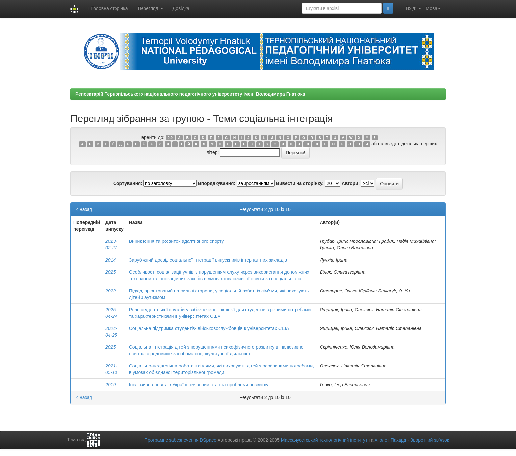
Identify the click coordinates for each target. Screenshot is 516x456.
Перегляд (150, 8)
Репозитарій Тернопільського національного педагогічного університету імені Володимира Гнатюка (190, 94)
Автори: (351, 183)
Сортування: (127, 183)
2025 (110, 272)
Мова (433, 8)
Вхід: (412, 8)
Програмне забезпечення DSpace (180, 440)
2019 (110, 384)
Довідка (181, 8)
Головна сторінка (108, 8)
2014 (110, 260)
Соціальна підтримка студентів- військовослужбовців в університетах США (209, 328)
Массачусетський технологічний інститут (324, 440)
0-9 (170, 137)
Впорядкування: (216, 183)
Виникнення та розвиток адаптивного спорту (176, 241)
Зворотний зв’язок (429, 440)
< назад (84, 209)
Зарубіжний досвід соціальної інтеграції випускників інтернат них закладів (208, 260)
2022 (110, 290)
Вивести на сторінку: (300, 183)
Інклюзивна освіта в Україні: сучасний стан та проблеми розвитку (198, 384)
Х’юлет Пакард (390, 440)
